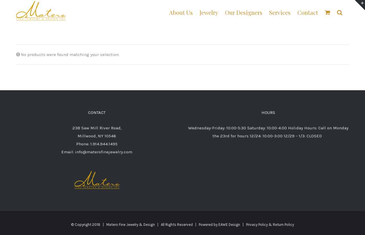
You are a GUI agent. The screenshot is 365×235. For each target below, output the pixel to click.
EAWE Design (229, 224)
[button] (339, 12)
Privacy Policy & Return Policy (270, 224)
